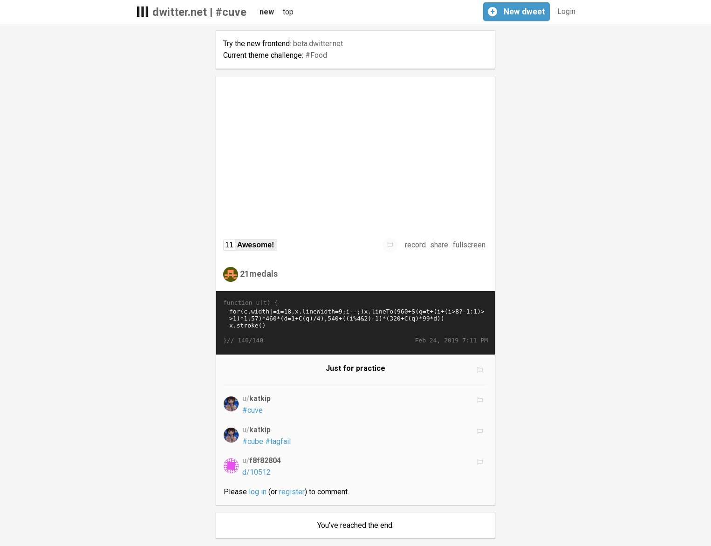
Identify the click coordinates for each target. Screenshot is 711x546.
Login (566, 11)
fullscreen (469, 244)
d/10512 (256, 472)
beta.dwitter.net (318, 43)
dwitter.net (179, 12)
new (267, 11)
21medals (259, 274)
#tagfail (278, 441)
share (439, 244)
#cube (252, 441)
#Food (316, 55)
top (288, 11)
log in (258, 491)
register (292, 491)
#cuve (230, 12)
